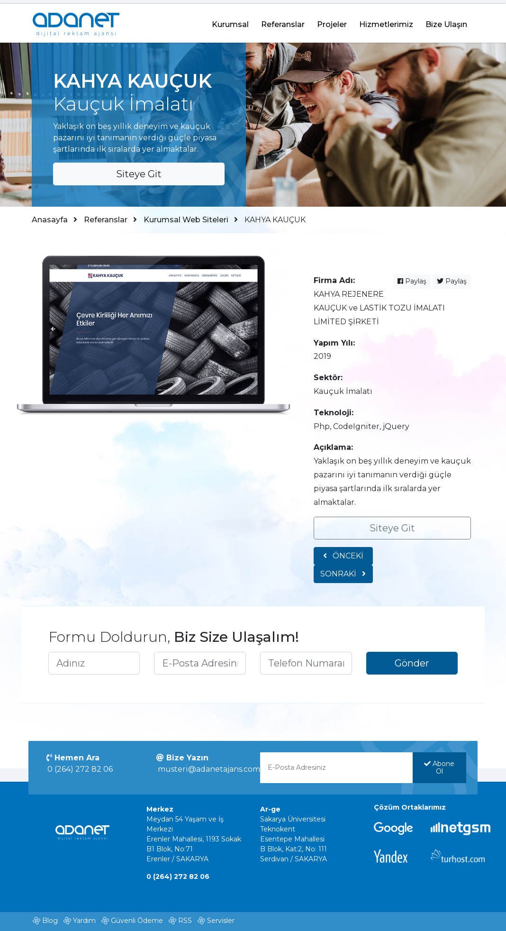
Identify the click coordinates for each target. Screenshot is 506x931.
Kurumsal (230, 20)
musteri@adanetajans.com (211, 772)
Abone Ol (437, 771)
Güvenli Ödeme (137, 922)
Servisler (221, 922)
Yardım (84, 922)
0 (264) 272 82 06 (84, 772)
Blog (50, 922)
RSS (185, 922)
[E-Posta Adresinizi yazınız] (201, 662)
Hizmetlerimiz (386, 20)
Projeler (332, 20)
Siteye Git (139, 171)
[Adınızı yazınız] (97, 662)
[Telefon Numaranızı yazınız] (305, 662)
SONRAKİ (440, 565)
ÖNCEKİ (343, 559)
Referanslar (283, 20)
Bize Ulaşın (446, 20)
